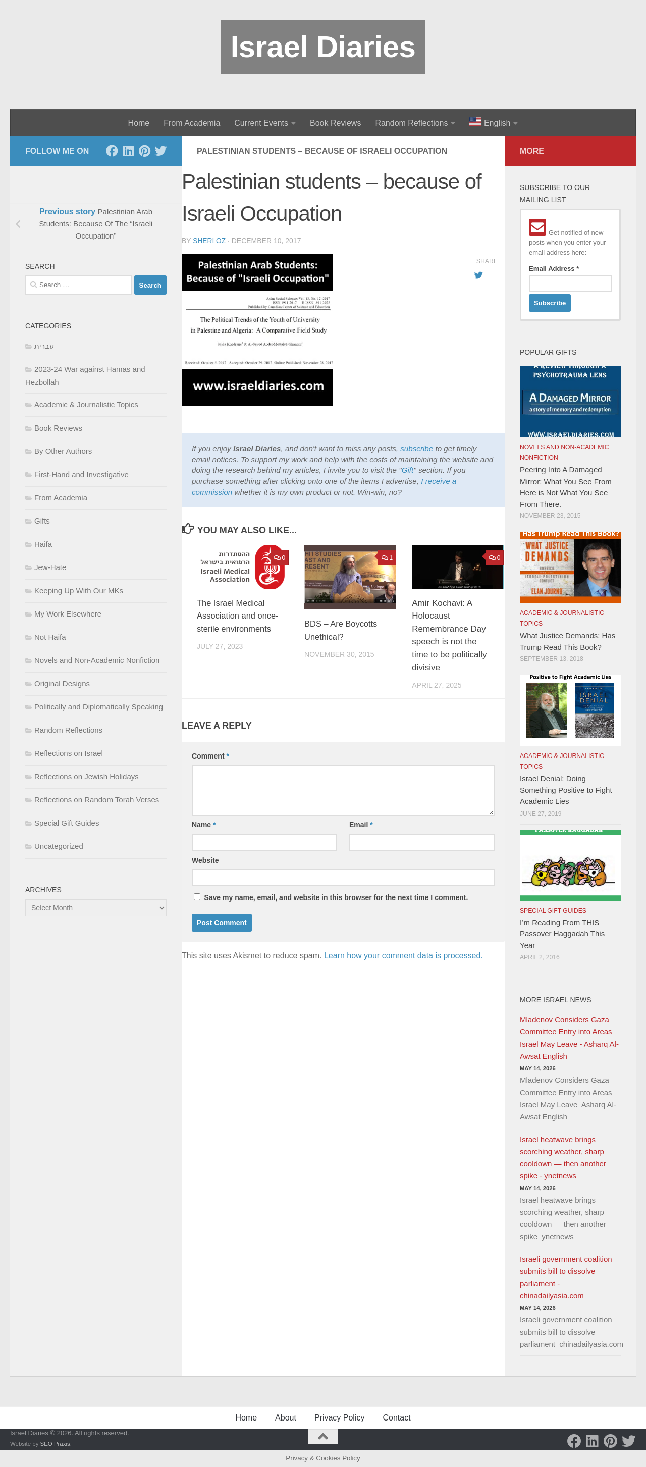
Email (361, 824)
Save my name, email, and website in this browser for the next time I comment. (336, 897)
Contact (396, 1417)
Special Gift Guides (66, 823)
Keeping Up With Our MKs (78, 590)
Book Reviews (335, 123)
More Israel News (555, 1000)
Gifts (42, 520)
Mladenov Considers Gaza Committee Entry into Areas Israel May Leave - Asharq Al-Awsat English (569, 1037)
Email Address (554, 268)
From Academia (192, 123)
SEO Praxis (55, 1444)
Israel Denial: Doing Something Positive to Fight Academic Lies (566, 790)
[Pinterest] (144, 151)
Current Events (261, 123)
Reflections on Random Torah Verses (96, 799)
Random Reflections (411, 123)
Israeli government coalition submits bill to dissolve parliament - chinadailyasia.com (566, 1277)
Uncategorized (58, 846)
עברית (44, 346)
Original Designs (62, 683)
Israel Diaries (323, 47)
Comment (210, 755)
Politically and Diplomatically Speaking (98, 706)
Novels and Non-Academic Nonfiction (96, 660)
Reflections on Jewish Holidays (86, 776)
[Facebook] (112, 151)
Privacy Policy (339, 1417)
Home (139, 123)
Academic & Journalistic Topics (86, 404)
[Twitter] (160, 151)
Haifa (43, 544)
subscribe (416, 448)
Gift (408, 469)
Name (204, 824)
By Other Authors (63, 451)
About (285, 1417)
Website (205, 860)
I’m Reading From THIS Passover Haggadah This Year (562, 934)
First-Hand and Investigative (81, 474)
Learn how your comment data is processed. (403, 955)
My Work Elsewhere (67, 613)
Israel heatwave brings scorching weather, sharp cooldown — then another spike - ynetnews (563, 1157)
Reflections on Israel (68, 753)
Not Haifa (50, 637)
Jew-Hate (50, 567)
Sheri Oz (209, 240)
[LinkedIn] (128, 151)
